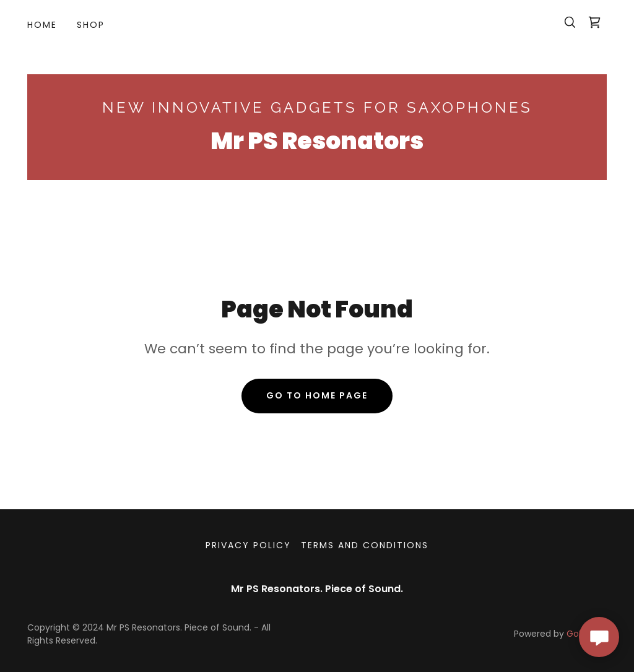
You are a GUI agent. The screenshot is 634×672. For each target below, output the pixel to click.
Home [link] (42, 25)
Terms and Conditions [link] (364, 545)
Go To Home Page (317, 395)
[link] (594, 22)
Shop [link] (91, 25)
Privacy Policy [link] (248, 545)
